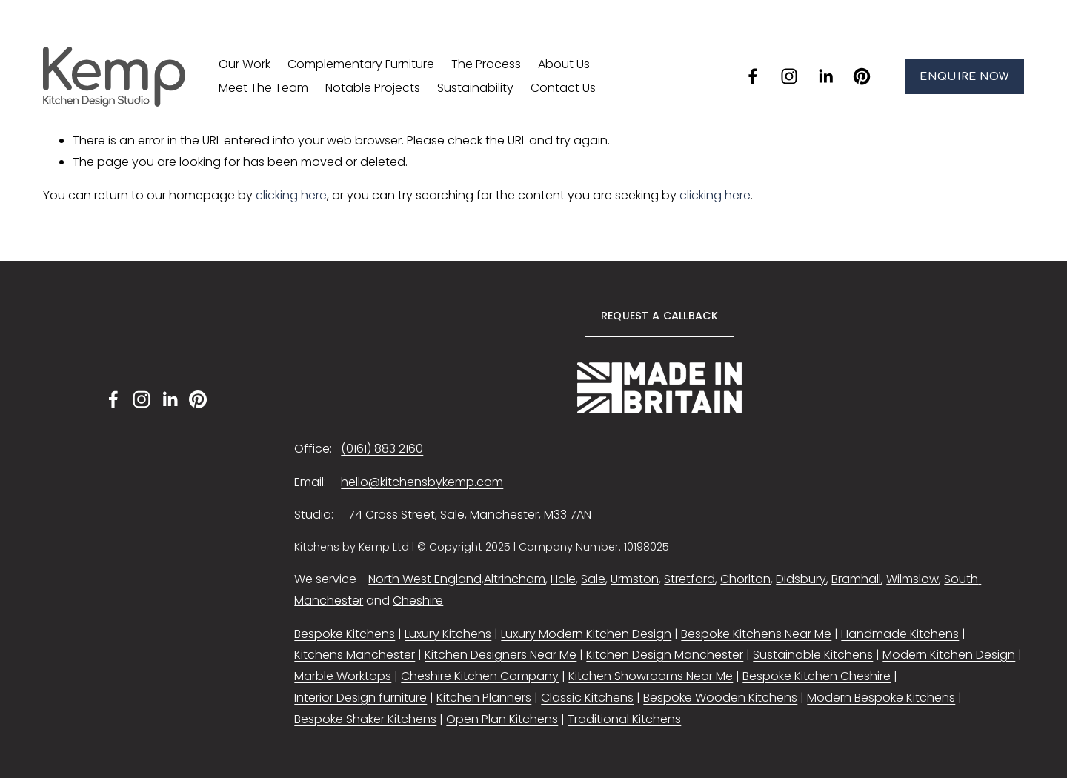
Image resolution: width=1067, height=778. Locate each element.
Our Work (244, 64)
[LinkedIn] (825, 76)
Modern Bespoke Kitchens (881, 697)
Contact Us (563, 87)
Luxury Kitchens (448, 633)
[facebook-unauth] (752, 76)
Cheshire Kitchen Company (480, 676)
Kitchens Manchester (354, 654)
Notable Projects (372, 87)
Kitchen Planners (483, 697)
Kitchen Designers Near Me (500, 654)
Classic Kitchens (587, 697)
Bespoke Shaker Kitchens (365, 719)
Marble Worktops (342, 676)
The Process (486, 64)
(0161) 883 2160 (382, 448)
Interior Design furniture (360, 697)
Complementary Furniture (360, 64)
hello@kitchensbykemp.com (422, 482)
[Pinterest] (861, 76)
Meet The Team (263, 87)
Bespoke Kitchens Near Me (756, 633)
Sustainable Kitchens (813, 654)
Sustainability (475, 87)
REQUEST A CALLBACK (659, 315)
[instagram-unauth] (789, 76)
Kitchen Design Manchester (664, 654)
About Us (564, 64)
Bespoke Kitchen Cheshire (816, 676)
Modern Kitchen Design (948, 654)
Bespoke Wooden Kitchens (720, 697)
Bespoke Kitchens (344, 633)
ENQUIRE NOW (964, 76)
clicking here (291, 195)
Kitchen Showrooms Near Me (650, 676)
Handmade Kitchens (900, 633)
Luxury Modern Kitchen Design (586, 633)
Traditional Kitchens (624, 719)
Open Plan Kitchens (502, 719)
